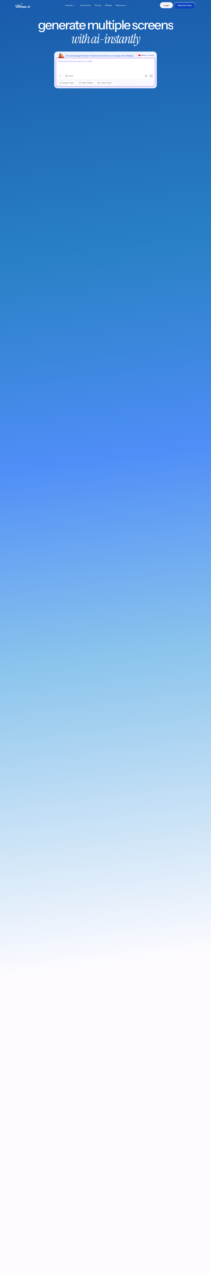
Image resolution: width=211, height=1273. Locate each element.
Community (85, 5)
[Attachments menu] (60, 76)
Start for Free (185, 5)
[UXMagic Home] (23, 5)
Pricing (98, 5)
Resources (122, 5)
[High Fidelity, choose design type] (86, 83)
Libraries (70, 5)
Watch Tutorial (146, 55)
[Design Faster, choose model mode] (67, 83)
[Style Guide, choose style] (105, 83)
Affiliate (108, 5)
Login (166, 5)
